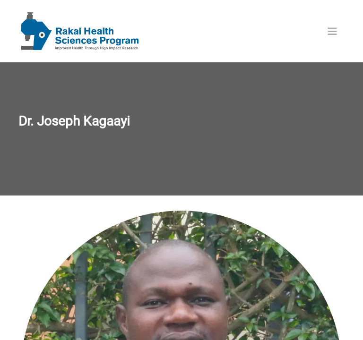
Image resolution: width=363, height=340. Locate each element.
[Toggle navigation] (332, 31)
